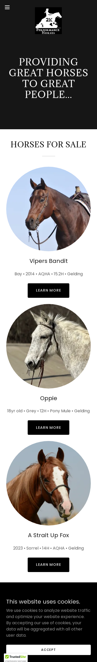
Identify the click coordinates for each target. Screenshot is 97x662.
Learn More (48, 290)
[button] (9, 7)
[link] (48, 7)
